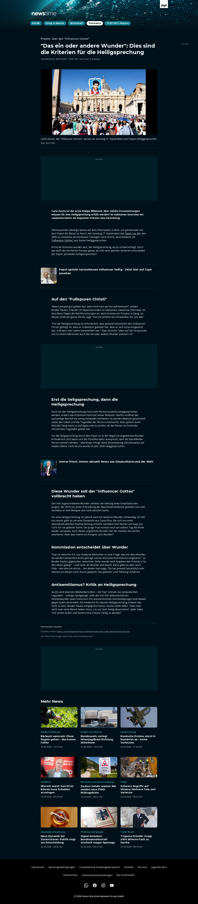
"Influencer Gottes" (62, 240)
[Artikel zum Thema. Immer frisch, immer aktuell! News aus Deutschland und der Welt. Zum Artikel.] (99, 468)
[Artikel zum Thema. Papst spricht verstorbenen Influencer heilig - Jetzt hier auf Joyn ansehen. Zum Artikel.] (99, 276)
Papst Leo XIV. (133, 233)
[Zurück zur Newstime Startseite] (43, 13)
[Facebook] (95, 885)
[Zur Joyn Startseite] (164, 4)
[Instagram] (103, 885)
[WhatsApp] (86, 885)
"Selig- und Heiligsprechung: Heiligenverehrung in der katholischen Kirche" (93, 631)
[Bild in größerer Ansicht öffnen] (99, 102)
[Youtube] (112, 885)
